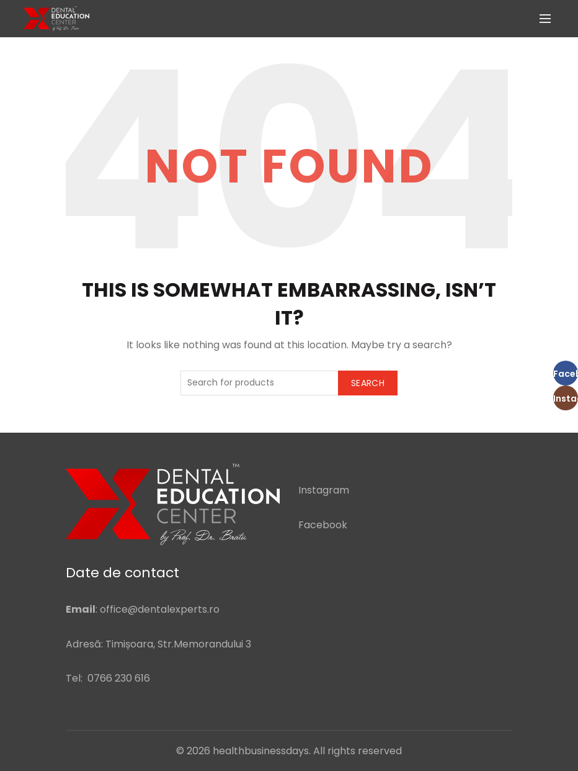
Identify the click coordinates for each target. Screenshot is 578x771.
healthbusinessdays (261, 751)
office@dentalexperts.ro (160, 609)
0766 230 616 (118, 678)
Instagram (323, 490)
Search (368, 383)
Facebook (322, 525)
